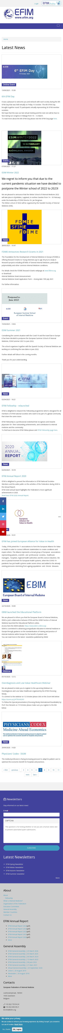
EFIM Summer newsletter (15, 874)
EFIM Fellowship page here (47, 430)
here (55, 119)
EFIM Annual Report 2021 (17, 934)
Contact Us (7, 915)
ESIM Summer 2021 (11, 330)
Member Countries (10, 912)
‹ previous (14, 770)
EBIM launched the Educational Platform (21, 612)
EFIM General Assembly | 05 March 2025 (23, 954)
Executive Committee (11, 906)
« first (6, 770)
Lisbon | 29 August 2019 (17, 971)
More (58, 878)
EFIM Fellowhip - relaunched (15, 405)
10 (53, 770)
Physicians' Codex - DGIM (14, 753)
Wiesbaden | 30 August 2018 (18, 973)
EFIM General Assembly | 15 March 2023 (23, 959)
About (5, 895)
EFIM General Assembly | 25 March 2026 (23, 951)
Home (5, 39)
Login (36, 4)
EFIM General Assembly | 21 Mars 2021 (22, 965)
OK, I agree (17, 1029)
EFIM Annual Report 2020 (14, 476)
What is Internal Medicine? (13, 901)
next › (28, 775)
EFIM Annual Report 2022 (17, 931)
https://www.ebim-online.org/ (35, 626)
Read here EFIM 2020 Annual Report (15, 495)
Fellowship (9, 898)
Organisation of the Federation (14, 904)
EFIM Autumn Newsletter (15, 870)
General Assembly (10, 909)
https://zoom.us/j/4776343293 (13, 699)
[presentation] (22, 836)
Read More (18, 1024)
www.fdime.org (50, 271)
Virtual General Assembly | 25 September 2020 (25, 968)
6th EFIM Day (8, 96)
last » (35, 775)
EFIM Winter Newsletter (14, 867)
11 (58, 770)
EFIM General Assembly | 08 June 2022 (22, 962)
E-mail (6, 811)
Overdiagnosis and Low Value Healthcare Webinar (26, 683)
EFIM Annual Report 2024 (17, 926)
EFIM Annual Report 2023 (17, 929)
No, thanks (7, 1029)
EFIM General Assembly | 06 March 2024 (23, 957)
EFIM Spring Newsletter (14, 864)
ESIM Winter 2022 (10, 172)
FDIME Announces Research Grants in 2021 (22, 251)
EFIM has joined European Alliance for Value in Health (28, 541)
